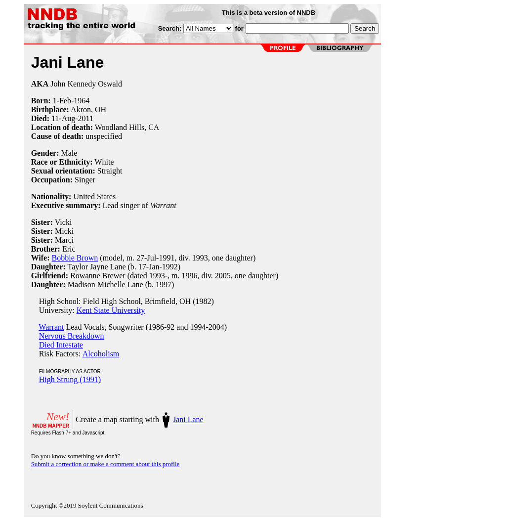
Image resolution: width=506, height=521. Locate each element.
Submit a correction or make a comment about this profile (105, 464)
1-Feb (62, 100)
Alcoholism (101, 353)
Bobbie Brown (75, 258)
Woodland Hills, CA (127, 127)
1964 (81, 100)
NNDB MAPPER (51, 426)
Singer (85, 179)
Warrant (51, 327)
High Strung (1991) (70, 379)
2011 (85, 118)
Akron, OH (88, 109)
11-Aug (63, 118)
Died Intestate (61, 345)
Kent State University (111, 310)
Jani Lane (188, 419)
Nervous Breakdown (71, 336)
